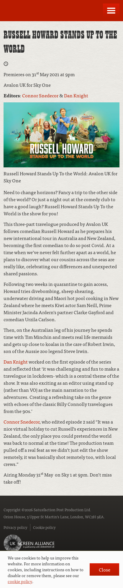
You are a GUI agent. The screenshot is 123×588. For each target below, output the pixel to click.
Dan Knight (76, 95)
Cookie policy (44, 527)
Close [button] (104, 569)
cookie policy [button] (20, 581)
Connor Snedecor (40, 95)
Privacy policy (15, 527)
